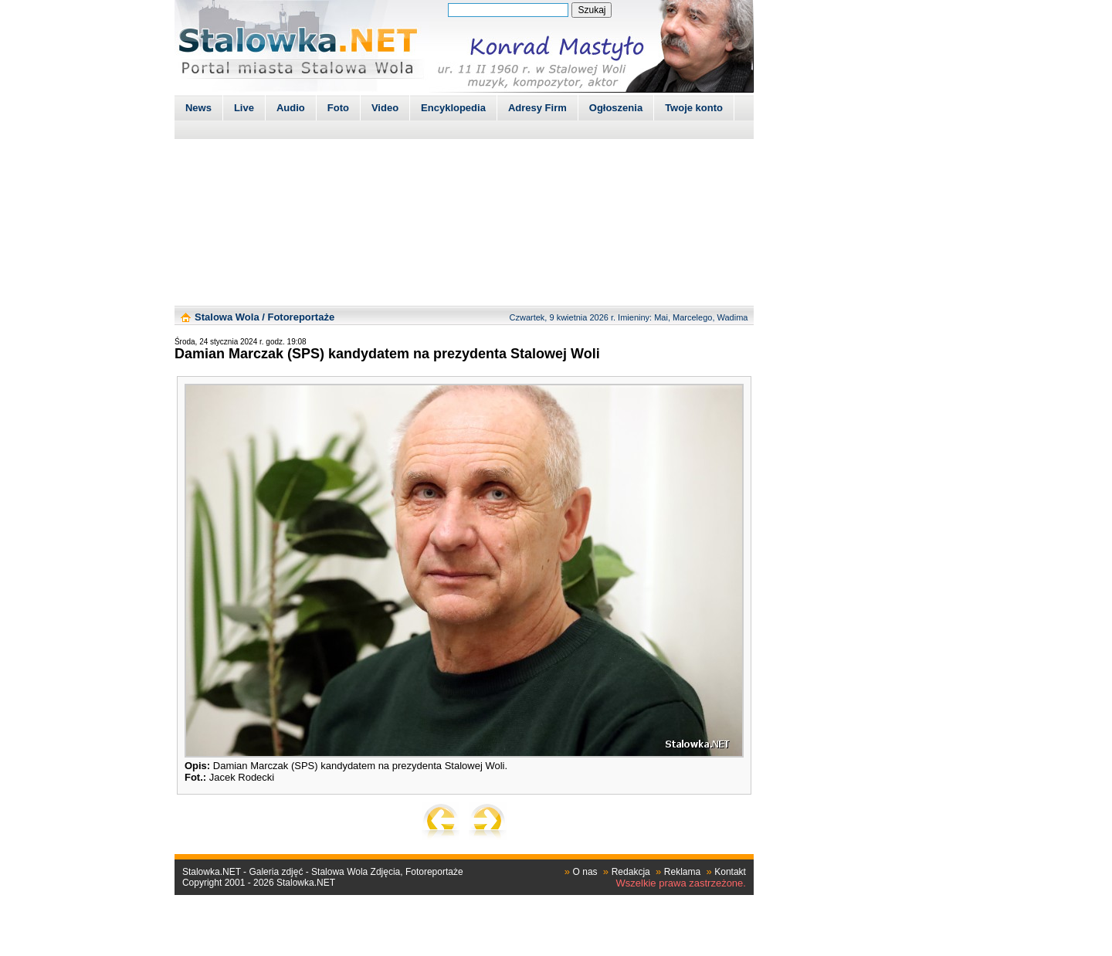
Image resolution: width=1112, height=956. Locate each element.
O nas (585, 871)
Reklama (682, 871)
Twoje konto (694, 108)
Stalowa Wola (227, 317)
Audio (290, 108)
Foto (338, 108)
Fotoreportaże (300, 317)
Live (244, 108)
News (198, 108)
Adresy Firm (537, 108)
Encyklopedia (453, 108)
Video (384, 108)
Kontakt (730, 871)
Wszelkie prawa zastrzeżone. (681, 883)
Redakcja (631, 871)
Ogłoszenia (615, 108)
